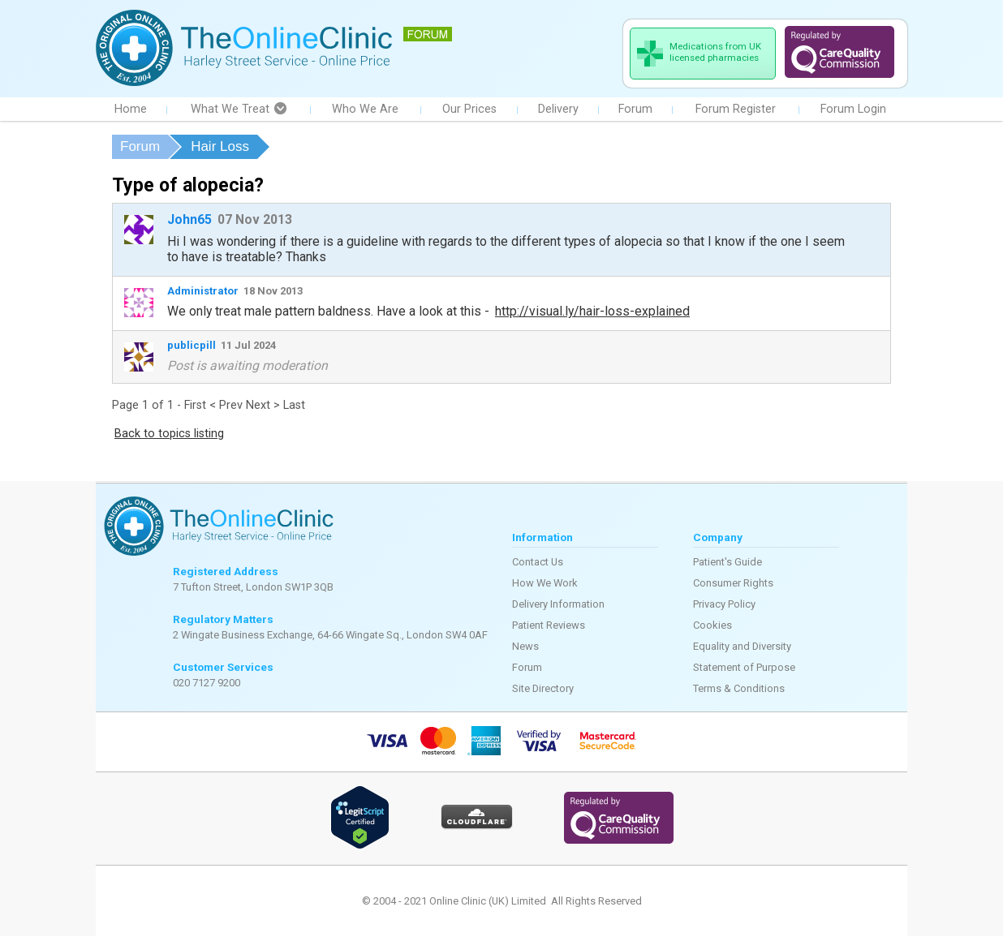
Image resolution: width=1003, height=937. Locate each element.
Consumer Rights (733, 584)
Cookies (712, 626)
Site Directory (543, 689)
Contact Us (537, 563)
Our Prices (469, 110)
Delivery (558, 110)
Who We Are (365, 110)
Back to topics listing (169, 434)
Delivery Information (558, 605)
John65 (189, 220)
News (525, 647)
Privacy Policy (724, 605)
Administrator (203, 292)
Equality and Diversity (742, 647)
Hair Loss (220, 147)
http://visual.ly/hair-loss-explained (592, 312)
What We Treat (238, 110)
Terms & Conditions (739, 689)
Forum (635, 110)
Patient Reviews (548, 626)
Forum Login (853, 110)
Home (130, 110)
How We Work (545, 584)
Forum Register (735, 110)
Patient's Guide (727, 563)
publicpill (191, 346)
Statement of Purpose (744, 668)
